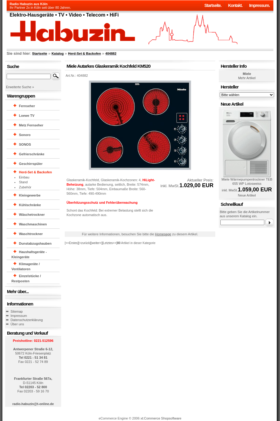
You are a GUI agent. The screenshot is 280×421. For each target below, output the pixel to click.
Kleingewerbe (30, 195)
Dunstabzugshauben (35, 243)
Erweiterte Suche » (20, 87)
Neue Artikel (247, 195)
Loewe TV (26, 115)
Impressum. (259, 5)
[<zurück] (85, 243)
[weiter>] (96, 243)
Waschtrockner (31, 234)
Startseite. (213, 5)
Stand (23, 182)
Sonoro (25, 135)
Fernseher (27, 106)
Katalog (57, 53)
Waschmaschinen (33, 224)
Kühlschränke (30, 205)
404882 (111, 53)
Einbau (24, 177)
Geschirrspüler (30, 164)
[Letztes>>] (109, 243)
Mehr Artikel (247, 78)
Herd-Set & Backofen (84, 53)
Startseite (39, 53)
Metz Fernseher (31, 125)
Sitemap (17, 311)
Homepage (163, 234)
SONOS (25, 144)
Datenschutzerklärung (27, 320)
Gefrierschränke (31, 154)
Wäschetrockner (32, 214)
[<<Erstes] (72, 243)
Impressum (19, 315)
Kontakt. (235, 5)
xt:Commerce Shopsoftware (161, 418)
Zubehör (25, 187)
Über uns (17, 324)
